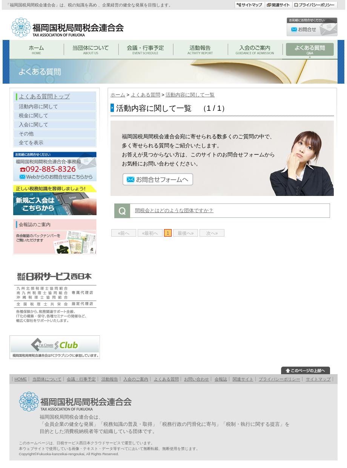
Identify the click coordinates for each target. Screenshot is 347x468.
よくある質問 (145, 95)
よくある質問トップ (44, 96)
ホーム (118, 95)
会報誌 (221, 379)
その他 (26, 133)
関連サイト (243, 379)
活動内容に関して (38, 106)
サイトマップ (318, 379)
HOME (20, 379)
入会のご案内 (135, 379)
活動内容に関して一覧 (190, 95)
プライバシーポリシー (279, 379)
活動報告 (109, 379)
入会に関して (33, 124)
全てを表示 (31, 142)
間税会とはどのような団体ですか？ (174, 210)
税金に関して (33, 115)
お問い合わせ (196, 379)
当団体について (46, 379)
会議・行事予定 (81, 379)
